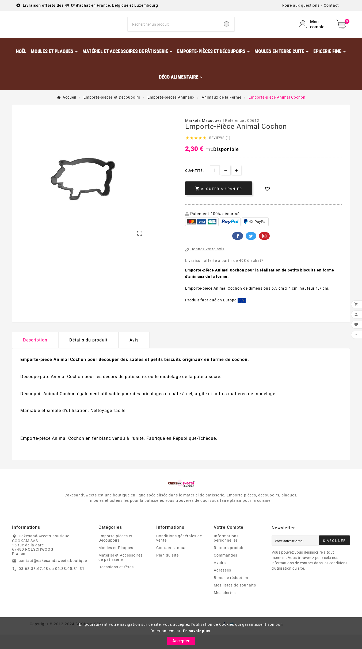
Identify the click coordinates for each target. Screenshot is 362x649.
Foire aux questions (301, 5)
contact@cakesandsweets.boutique (53, 575)
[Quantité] (215, 185)
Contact (331, 5)
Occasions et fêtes (116, 581)
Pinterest (264, 250)
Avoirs (220, 577)
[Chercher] (174, 31)
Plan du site (167, 570)
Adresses (222, 584)
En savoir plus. (197, 631)
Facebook (237, 250)
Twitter (251, 250)
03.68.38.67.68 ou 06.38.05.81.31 (52, 583)
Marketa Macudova (203, 135)
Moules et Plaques (115, 562)
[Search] (227, 31)
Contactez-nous (171, 562)
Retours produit (229, 562)
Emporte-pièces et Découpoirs (115, 552)
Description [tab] (35, 354)
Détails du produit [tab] (88, 354)
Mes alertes (225, 607)
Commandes (225, 570)
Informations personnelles (226, 552)
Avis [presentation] (134, 354)
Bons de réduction (231, 592)
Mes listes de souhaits (235, 599)
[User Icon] (314, 31)
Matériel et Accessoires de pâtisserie (120, 572)
